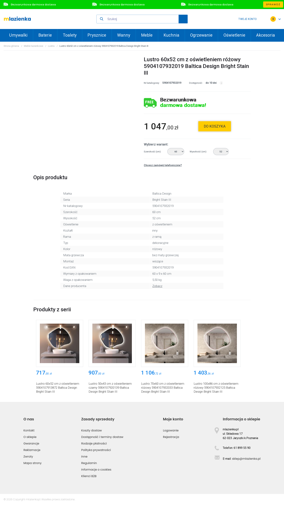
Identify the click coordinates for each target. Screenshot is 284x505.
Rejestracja (171, 437)
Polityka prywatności (96, 450)
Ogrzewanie (201, 35)
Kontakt (28, 430)
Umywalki (18, 35)
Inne (84, 456)
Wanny (123, 35)
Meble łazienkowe (33, 46)
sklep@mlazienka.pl (246, 459)
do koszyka (214, 126)
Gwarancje (31, 443)
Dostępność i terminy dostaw (102, 437)
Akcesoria (265, 35)
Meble (147, 35)
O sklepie (29, 437)
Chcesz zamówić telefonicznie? (163, 165)
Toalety (70, 35)
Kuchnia (171, 35)
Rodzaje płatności (94, 443)
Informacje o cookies (96, 469)
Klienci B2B (89, 476)
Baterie (45, 35)
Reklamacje (31, 450)
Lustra (51, 46)
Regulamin (89, 463)
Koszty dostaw (91, 430)
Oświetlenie (234, 35)
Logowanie (171, 430)
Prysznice (96, 35)
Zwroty (28, 456)
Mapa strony (32, 463)
